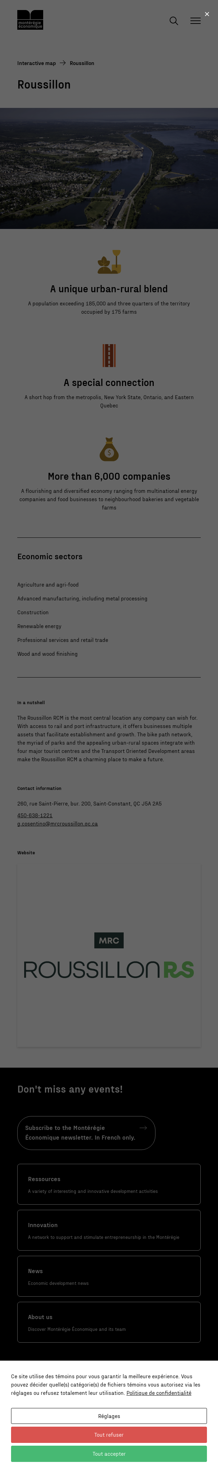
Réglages (109, 1415)
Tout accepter (109, 1453)
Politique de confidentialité (158, 1392)
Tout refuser (109, 1434)
